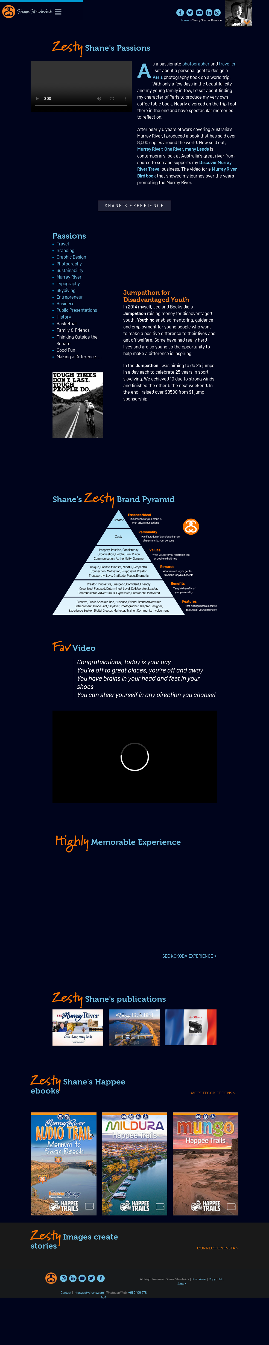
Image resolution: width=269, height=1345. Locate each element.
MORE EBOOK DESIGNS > (213, 1093)
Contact (66, 1293)
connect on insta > (217, 1293)
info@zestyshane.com (89, 1293)
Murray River (19, 277)
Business (16, 304)
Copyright (215, 1279)
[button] (134, 205)
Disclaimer (199, 1279)
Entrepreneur (20, 297)
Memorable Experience (118, 842)
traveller (227, 64)
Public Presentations (27, 310)
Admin (181, 1284)
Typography (18, 284)
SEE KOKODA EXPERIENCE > (189, 956)
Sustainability (20, 270)
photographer (195, 64)
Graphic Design (22, 257)
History (14, 317)
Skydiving (16, 290)
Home (184, 20)
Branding (16, 250)
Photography (19, 264)
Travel (13, 244)
